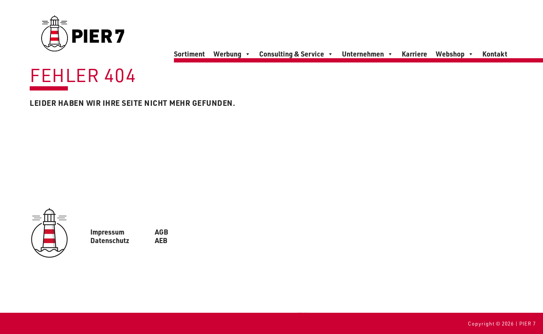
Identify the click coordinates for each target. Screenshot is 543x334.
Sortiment (189, 53)
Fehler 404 (83, 74)
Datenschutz (109, 240)
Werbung (232, 53)
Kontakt (494, 53)
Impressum (107, 232)
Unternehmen (367, 53)
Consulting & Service (296, 53)
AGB (161, 232)
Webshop (455, 53)
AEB (161, 240)
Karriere (414, 53)
